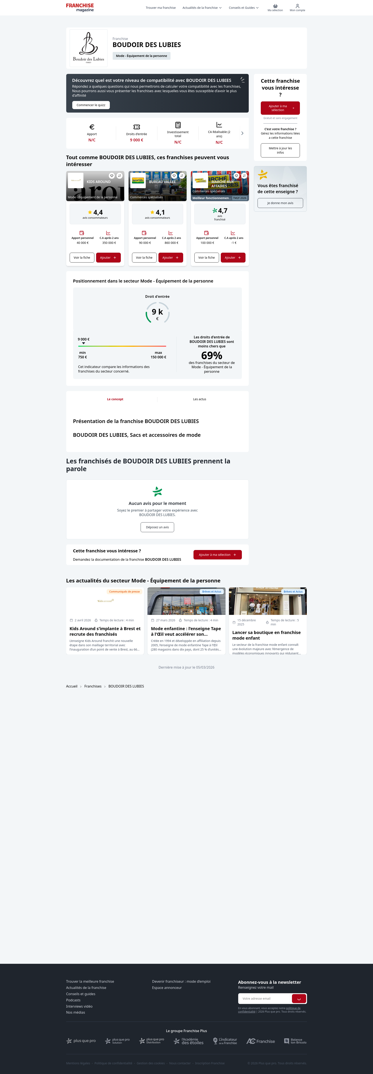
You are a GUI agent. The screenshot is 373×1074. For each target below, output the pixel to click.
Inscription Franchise (210, 1063)
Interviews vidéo (79, 1006)
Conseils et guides (80, 994)
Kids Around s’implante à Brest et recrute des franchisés (105, 631)
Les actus (199, 399)
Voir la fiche (82, 257)
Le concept (115, 399)
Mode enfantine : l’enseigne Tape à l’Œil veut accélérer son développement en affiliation (186, 634)
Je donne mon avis (280, 203)
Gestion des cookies (151, 1063)
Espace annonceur (167, 987)
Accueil (72, 686)
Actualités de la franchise (86, 987)
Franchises (93, 686)
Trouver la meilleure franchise (90, 981)
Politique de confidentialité (113, 1063)
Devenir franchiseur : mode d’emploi (181, 981)
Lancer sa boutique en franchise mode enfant (266, 635)
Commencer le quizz (91, 105)
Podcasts (73, 1000)
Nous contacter (180, 1063)
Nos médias (75, 1012)
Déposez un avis (157, 527)
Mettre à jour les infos (280, 150)
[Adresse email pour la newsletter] (264, 998)
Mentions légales (78, 1063)
